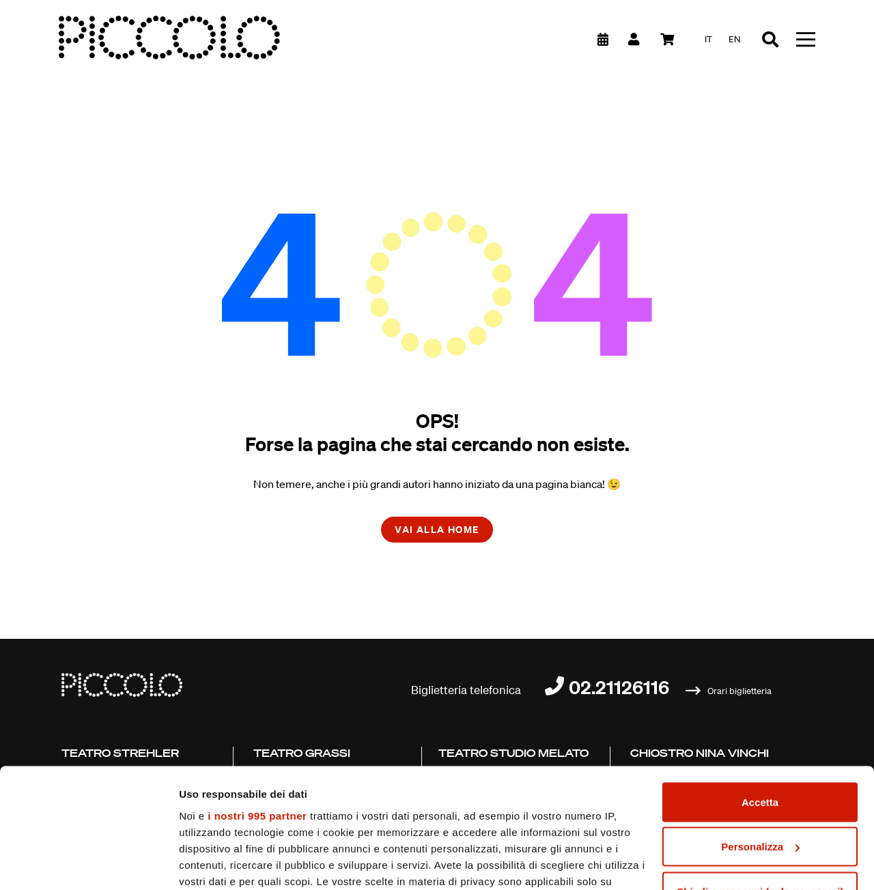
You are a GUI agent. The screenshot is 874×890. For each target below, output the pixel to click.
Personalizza (760, 743)
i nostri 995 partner (257, 712)
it (708, 39)
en (734, 39)
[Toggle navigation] (805, 39)
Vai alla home (437, 529)
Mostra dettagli (216, 863)
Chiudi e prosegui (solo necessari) (759, 788)
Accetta (760, 698)
